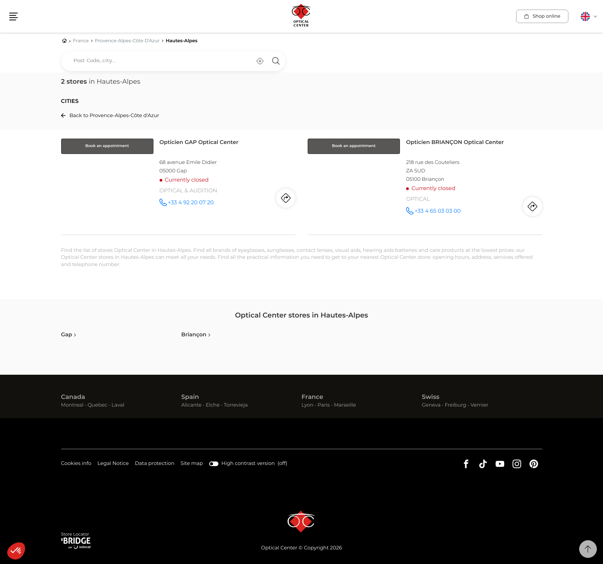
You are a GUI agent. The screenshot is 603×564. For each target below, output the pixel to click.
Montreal (72, 405)
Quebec (97, 405)
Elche (213, 405)
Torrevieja (236, 405)
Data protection (155, 464)
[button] (16, 551)
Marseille (345, 405)
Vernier (479, 405)
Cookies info (76, 464)
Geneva (431, 405)
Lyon (307, 405)
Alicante (191, 405)
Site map (192, 463)
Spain (190, 397)
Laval (118, 405)
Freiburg (455, 405)
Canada (73, 397)
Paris (324, 405)
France (312, 397)
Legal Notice (112, 464)
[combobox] (173, 61)
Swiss (431, 397)
